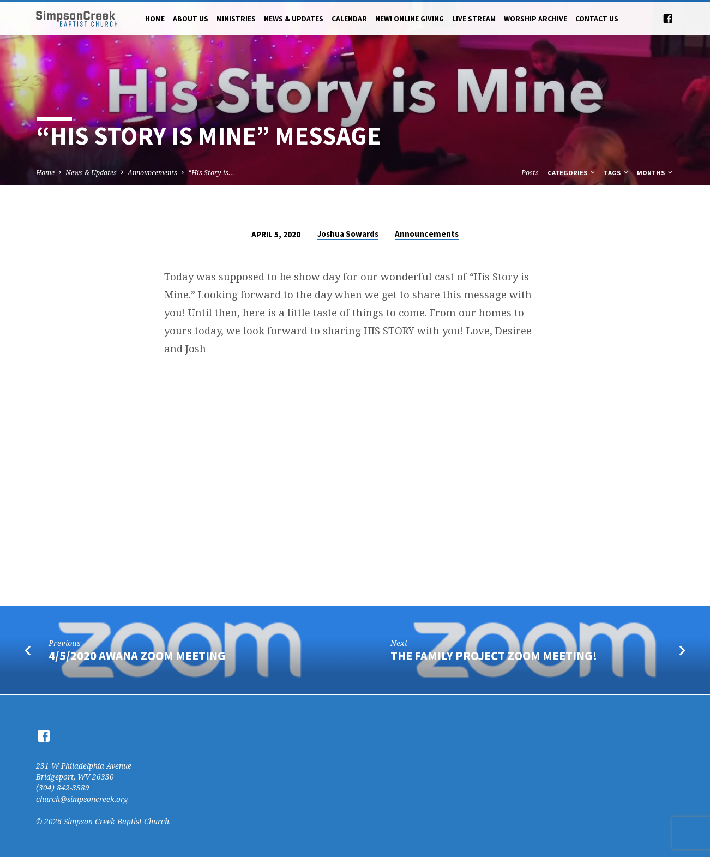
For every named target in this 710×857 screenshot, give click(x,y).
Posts (530, 172)
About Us (190, 18)
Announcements (152, 172)
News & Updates (293, 18)
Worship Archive (535, 18)
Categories (572, 173)
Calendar (349, 18)
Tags (617, 173)
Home (155, 18)
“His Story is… (211, 172)
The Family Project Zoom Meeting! (493, 655)
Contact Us (596, 18)
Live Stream (474, 18)
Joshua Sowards (347, 234)
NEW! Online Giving (409, 18)
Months (655, 173)
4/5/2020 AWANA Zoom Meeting (137, 655)
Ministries (236, 18)
